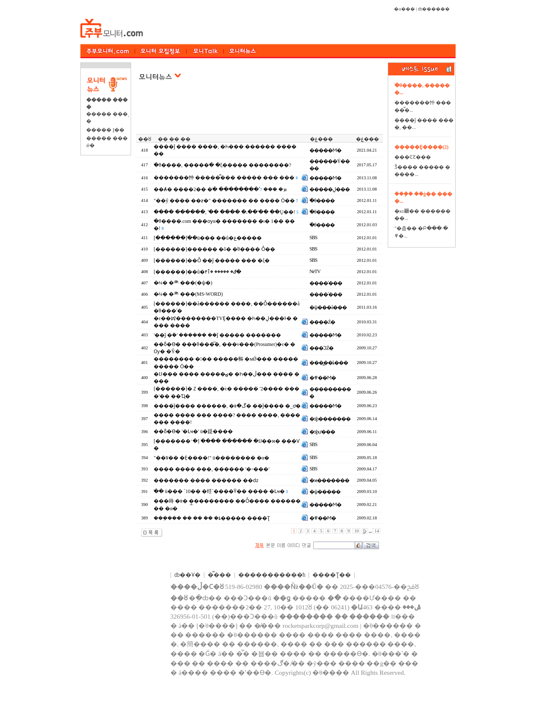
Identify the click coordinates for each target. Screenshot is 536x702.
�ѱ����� (324, 492)
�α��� (404, 9)
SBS (313, 237)
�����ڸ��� (329, 189)
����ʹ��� (325, 283)
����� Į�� (105, 130)
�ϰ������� (329, 480)
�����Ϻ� (325, 150)
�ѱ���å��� (328, 307)
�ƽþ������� (329, 419)
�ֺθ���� (322, 201)
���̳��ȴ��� (328, 363)
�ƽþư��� (322, 432)
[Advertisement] (260, 113)
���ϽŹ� (321, 348)
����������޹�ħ (272, 575)
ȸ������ (434, 9)
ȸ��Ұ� (187, 575)
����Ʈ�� (331, 575)
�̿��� (219, 575)
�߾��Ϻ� (322, 378)
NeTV (314, 271)
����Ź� (322, 322)
